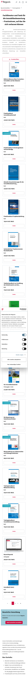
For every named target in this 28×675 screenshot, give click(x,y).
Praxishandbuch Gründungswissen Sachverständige (13, 148)
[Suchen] (16, 2)
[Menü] (26, 2)
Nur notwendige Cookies (14, 364)
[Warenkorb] (23, 2)
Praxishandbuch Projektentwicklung (14, 216)
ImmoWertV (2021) (9, 587)
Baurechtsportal (8, 554)
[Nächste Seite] (17, 603)
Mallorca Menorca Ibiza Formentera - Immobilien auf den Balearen (14, 80)
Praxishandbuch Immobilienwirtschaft (10, 114)
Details (14, 90)
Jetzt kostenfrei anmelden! (14, 622)
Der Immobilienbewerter (10, 384)
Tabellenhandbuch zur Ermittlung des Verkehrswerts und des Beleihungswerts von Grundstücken (14, 284)
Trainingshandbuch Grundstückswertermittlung (11, 521)
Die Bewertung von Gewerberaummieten (10, 418)
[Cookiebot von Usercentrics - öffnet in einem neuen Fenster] (20, 309)
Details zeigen (19, 354)
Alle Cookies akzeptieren (14, 359)
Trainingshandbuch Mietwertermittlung (9, 486)
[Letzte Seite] (20, 603)
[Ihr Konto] (20, 2)
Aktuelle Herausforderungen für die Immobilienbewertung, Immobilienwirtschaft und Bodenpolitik (14, 182)
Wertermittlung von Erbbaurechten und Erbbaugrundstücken (13, 452)
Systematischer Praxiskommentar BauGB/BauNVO (13, 249)
